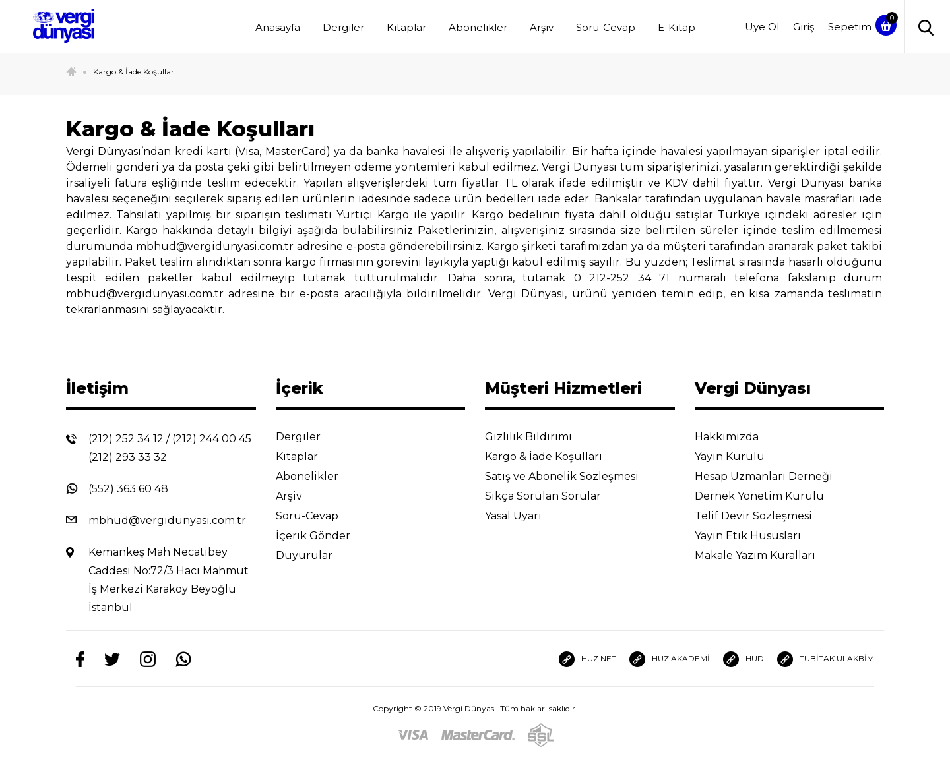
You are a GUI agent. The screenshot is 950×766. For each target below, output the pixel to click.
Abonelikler (478, 27)
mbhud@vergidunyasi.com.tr (167, 520)
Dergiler (343, 27)
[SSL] (541, 734)
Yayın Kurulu (740, 456)
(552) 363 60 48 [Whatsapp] (128, 489)
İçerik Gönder (323, 535)
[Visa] (412, 734)
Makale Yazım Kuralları (765, 555)
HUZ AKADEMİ (669, 659)
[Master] (478, 734)
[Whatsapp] (183, 659)
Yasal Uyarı (523, 516)
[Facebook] (80, 659)
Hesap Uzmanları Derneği (774, 476)
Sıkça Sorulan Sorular (553, 496)
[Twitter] (112, 658)
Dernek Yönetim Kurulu (769, 496)
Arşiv (542, 27)
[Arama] (922, 26)
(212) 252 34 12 (126, 438)
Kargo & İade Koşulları (134, 71)
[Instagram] (148, 659)
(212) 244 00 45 (211, 438)
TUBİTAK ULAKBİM (825, 659)
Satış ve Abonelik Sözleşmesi (572, 476)
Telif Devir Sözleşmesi (762, 516)
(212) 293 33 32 (127, 457)
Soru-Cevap (605, 27)
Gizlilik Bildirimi (538, 436)
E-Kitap (676, 27)
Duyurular (314, 555)
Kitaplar (406, 27)
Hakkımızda (737, 436)
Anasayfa (277, 27)
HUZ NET (587, 659)
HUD (743, 659)
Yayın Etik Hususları (758, 535)
